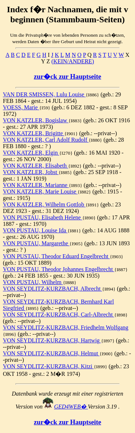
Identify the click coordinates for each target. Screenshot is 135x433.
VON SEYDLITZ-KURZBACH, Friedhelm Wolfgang (66, 327)
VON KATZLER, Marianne (36, 185)
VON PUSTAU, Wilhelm (33, 282)
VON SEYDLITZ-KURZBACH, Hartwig (52, 340)
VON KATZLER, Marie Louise (40, 191)
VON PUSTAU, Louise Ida (35, 230)
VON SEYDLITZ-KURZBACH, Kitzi (48, 366)
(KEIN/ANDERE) (72, 61)
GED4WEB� (71, 407)
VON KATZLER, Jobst (31, 172)
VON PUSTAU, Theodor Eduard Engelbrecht (56, 256)
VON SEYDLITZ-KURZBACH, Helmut (51, 353)
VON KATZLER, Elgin (31, 153)
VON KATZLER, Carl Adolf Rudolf (46, 140)
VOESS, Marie (21, 107)
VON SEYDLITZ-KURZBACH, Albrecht (52, 289)
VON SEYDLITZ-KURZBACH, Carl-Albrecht (58, 314)
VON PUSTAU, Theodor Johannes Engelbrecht (58, 269)
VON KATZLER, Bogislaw (35, 120)
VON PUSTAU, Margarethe (36, 243)
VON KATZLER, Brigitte (33, 133)
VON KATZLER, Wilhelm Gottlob (44, 204)
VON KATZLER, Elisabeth (35, 166)
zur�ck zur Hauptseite (67, 76)
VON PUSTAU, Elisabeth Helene (42, 217)
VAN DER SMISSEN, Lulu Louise (44, 94)
